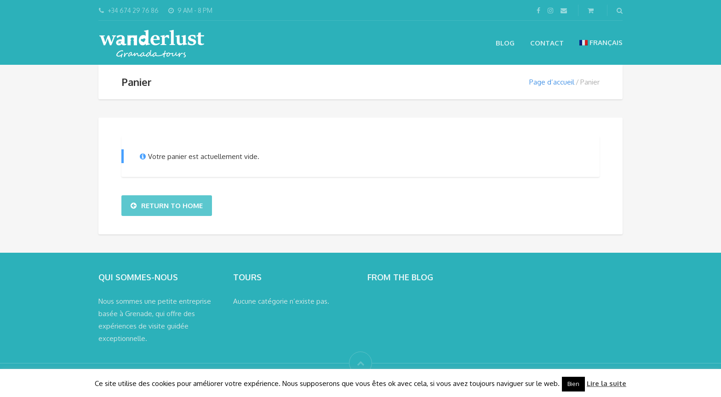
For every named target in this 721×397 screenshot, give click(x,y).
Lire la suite (606, 383)
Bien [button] (573, 383)
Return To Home (167, 205)
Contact (547, 43)
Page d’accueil (551, 82)
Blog (505, 43)
